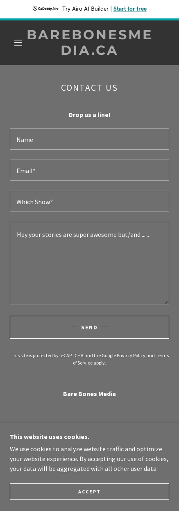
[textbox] (89, 139)
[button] (18, 42)
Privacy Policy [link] (131, 355)
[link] (89, 43)
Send (89, 327)
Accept (89, 491)
